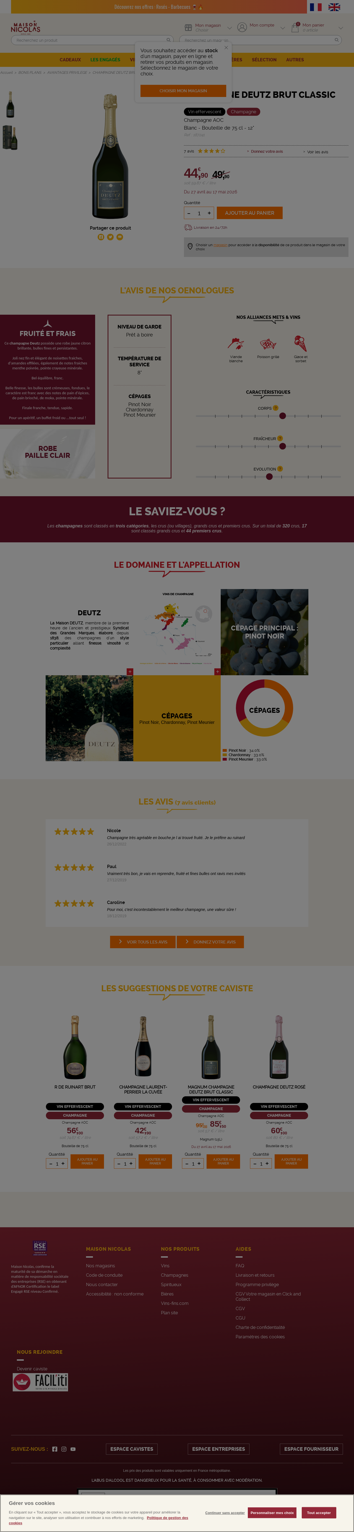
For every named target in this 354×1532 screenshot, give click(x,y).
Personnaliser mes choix (272, 1523)
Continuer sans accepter (225, 1523)
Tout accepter (319, 1523)
